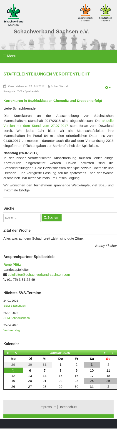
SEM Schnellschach (16, 318)
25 (108, 381)
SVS (19, 91)
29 (60, 386)
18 (108, 376)
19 (13, 381)
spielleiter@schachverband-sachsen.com (39, 274)
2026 (66, 353)
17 (92, 376)
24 (92, 381)
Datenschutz (67, 407)
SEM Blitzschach (14, 305)
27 (30, 386)
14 (45, 376)
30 (76, 386)
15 (60, 376)
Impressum (48, 407)
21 (45, 381)
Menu (9, 56)
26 (13, 386)
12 (13, 376)
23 (76, 381)
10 (92, 370)
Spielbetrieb (32, 91)
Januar (56, 353)
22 (60, 381)
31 (92, 386)
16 (76, 376)
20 (30, 381)
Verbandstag (11, 330)
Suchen (52, 217)
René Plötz (12, 264)
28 (45, 386)
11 (108, 370)
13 (30, 376)
